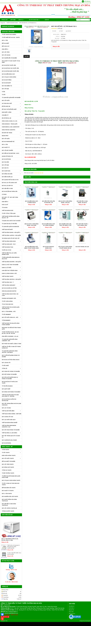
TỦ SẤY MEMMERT (6, 314)
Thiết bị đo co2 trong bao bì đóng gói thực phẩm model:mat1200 (13, 547)
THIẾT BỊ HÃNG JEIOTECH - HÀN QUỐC (11, 279)
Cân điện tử (71, 606)
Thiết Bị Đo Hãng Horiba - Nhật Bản (11, 413)
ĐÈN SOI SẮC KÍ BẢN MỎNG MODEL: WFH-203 (65, 202)
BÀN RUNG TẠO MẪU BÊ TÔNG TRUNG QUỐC (11, 328)
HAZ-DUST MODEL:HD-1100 (82, 246)
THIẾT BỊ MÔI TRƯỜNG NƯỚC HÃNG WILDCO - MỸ (10, 217)
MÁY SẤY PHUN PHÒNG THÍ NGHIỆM (11, 429)
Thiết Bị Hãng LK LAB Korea (11, 432)
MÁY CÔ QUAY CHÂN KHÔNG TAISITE (11, 480)
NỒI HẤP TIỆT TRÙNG (11, 132)
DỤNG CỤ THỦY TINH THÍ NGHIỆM (10, 264)
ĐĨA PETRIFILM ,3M (6, 118)
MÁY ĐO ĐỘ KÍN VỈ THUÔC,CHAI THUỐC (10, 382)
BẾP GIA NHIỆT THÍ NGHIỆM (8, 461)
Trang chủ (4, 19)
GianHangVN (87, 620)
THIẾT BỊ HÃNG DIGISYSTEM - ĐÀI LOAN (11, 294)
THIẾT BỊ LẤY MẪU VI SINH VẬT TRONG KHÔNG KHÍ (11, 347)
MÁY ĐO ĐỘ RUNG (6, 159)
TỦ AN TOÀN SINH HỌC (11, 304)
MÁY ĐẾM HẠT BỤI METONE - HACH (10, 153)
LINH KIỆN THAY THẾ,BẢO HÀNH (11, 270)
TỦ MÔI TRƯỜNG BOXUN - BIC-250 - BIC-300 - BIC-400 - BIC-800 (10, 332)
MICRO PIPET (11, 135)
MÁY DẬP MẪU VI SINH (7, 188)
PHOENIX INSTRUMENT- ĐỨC (9, 298)
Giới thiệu (13, 19)
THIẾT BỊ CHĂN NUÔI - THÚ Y (9, 244)
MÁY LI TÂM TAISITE (7, 493)
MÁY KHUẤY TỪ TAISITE (8, 490)
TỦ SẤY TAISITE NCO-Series (9, 34)
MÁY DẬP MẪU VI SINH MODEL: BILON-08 (82, 202)
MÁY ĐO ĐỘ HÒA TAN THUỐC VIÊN (10, 68)
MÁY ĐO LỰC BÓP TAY (11, 185)
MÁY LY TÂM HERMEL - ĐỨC (9, 311)
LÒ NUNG (11, 194)
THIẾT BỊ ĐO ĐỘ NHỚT (7, 229)
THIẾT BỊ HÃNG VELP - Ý (11, 282)
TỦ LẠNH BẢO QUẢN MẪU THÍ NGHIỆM (11, 97)
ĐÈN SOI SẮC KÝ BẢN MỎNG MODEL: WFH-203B (32, 224)
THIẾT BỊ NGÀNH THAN (7, 247)
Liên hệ (43, 19)
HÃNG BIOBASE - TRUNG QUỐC (11, 124)
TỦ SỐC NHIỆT (5, 365)
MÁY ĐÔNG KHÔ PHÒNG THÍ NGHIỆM (11, 391)
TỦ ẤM (3, 91)
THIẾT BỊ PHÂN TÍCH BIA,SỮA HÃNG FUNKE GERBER (10, 324)
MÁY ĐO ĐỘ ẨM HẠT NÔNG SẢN (9, 191)
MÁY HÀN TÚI (5, 168)
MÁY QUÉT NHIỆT (6, 388)
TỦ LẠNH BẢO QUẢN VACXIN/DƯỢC (10, 226)
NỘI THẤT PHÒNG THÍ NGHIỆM (11, 374)
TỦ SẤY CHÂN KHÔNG (11, 301)
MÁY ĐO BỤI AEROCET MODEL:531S (48, 247)
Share (54, 31)
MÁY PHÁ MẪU (5, 162)
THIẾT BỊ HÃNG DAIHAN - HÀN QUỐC (11, 232)
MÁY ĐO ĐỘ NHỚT (6, 82)
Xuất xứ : (58, 36)
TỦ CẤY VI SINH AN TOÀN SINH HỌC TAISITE (10, 484)
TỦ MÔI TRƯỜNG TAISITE (8, 473)
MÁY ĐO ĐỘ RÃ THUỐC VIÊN (9, 65)
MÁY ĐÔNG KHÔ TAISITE (8, 467)
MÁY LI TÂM (5, 40)
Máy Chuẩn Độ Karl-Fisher (9, 440)
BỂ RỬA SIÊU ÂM (11, 106)
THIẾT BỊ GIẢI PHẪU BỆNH (11, 410)
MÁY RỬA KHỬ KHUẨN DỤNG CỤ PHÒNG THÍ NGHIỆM (10, 378)
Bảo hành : (57, 38)
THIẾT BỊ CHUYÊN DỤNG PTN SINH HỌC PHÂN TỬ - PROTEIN (11, 395)
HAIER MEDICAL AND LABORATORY (11, 126)
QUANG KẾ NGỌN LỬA (7, 156)
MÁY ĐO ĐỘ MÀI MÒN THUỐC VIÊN (10, 71)
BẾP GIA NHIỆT (5, 43)
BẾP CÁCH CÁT (5, 46)
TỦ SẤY (3, 94)
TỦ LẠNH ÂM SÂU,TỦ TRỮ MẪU (9, 223)
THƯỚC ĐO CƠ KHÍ (11, 250)
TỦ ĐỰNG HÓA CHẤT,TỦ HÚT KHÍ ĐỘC (11, 220)
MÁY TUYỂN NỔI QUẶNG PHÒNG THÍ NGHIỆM (11, 356)
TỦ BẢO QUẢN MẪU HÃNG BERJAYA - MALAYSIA (11, 258)
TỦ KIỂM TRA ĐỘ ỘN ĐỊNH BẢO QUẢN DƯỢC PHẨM (11, 476)
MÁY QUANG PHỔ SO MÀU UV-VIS (11, 179)
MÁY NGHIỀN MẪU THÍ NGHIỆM (9, 58)
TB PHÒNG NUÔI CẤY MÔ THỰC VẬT (11, 238)
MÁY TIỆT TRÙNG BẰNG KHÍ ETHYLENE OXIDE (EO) (11, 404)
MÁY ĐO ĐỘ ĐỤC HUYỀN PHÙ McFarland (9, 400)
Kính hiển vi (71, 608)
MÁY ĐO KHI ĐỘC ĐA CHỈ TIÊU (9, 288)
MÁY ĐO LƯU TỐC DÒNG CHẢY (9, 182)
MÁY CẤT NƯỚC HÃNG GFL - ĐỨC (11, 317)
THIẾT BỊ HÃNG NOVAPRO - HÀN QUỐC (11, 261)
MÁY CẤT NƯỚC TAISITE (11, 458)
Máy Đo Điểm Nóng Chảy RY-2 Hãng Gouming (48, 224)
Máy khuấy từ (72, 613)
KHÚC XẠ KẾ (5, 204)
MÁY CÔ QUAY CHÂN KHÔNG (9, 77)
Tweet (61, 31)
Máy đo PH (71, 609)
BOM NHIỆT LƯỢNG (11, 112)
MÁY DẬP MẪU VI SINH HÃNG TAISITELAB (9, 504)
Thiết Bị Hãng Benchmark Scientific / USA (11, 426)
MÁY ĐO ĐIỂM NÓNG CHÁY (8, 74)
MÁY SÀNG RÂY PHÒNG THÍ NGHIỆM (11, 371)
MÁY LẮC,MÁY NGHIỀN (7, 150)
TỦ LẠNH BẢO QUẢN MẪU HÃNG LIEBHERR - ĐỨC (9, 340)
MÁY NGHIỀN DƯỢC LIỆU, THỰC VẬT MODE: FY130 (65, 224)
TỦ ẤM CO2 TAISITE (6, 470)
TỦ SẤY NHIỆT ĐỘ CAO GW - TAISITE (11, 37)
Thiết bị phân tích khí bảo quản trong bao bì (10, 308)
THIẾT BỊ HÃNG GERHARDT (11, 285)
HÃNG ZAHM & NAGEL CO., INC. (9, 121)
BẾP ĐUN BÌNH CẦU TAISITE (8, 487)
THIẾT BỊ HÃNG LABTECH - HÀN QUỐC (11, 235)
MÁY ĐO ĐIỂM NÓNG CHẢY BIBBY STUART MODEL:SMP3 (31, 247)
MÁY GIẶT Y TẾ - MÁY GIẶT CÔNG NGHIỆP (10, 198)
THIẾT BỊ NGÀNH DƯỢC (7, 210)
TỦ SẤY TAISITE (11, 452)
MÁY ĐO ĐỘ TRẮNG (6, 80)
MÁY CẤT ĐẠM (5, 88)
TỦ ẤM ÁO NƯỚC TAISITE (8, 511)
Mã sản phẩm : (56, 34)
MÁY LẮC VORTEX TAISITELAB (9, 508)
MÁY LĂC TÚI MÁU (6, 407)
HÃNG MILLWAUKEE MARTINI (11, 291)
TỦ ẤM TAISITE (11, 449)
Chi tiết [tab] (27, 56)
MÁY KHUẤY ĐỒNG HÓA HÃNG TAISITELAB (9, 500)
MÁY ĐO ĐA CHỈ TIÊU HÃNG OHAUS (10, 359)
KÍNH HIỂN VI (5, 49)
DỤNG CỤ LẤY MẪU (11, 267)
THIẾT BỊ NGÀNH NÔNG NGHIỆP (9, 422)
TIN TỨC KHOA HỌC (32, 19)
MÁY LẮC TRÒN (5, 52)
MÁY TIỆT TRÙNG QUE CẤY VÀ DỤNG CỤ (11, 436)
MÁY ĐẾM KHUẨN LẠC (7, 176)
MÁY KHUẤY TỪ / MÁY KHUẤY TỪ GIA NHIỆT (11, 61)
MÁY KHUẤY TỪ (6, 147)
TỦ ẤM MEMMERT (6, 320)
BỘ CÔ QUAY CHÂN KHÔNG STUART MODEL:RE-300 (65, 247)
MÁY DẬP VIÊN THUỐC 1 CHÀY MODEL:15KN (82, 224)
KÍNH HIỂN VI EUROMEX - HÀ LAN (10, 336)
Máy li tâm (71, 611)
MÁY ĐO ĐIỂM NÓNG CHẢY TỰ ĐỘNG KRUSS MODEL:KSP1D (31, 203)
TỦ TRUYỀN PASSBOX (7, 386)
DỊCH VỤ (21, 19)
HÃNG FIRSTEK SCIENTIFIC (8, 129)
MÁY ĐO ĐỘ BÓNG (6, 443)
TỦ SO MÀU (4, 207)
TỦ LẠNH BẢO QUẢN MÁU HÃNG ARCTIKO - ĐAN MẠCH (10, 351)
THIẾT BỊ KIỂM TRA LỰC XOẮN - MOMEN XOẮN (9, 253)
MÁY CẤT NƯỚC (6, 100)
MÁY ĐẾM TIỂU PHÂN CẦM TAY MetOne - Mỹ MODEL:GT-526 (48, 203)
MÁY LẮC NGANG (6, 55)
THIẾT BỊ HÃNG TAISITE (11, 276)
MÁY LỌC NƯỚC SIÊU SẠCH (8, 419)
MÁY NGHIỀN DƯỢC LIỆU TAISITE (10, 496)
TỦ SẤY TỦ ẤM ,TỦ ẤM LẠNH (8, 213)
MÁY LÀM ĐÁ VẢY (6, 362)
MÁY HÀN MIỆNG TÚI (7, 85)
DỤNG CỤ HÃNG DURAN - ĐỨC (9, 273)
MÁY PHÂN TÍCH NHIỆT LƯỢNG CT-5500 (11, 343)
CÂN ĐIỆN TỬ (11, 115)
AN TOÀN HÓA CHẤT (11, 103)
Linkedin (68, 31)
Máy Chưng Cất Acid (7, 416)
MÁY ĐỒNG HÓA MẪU (11, 173)
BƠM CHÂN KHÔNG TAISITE (8, 455)
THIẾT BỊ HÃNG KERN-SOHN (11, 241)
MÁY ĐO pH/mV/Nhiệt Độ (8, 141)
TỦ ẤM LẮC (11, 368)
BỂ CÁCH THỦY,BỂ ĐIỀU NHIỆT (11, 109)
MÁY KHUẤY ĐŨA (11, 170)
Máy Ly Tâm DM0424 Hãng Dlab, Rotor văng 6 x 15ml (10, 539)
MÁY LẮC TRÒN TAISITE (7, 464)
